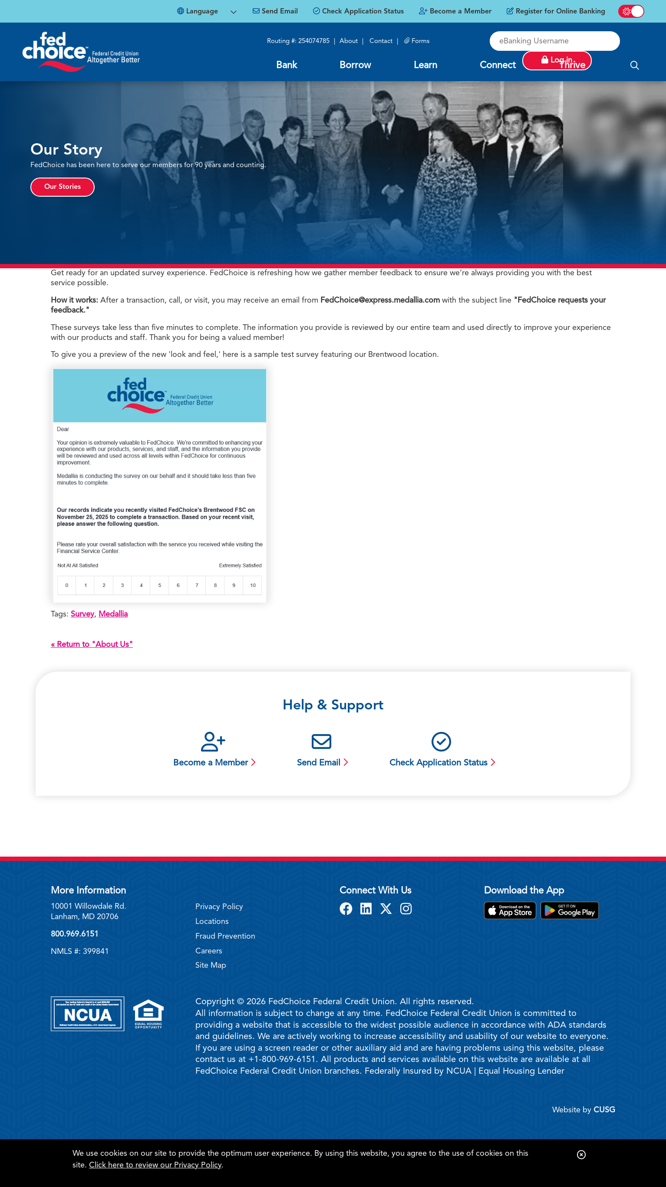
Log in (612, 40)
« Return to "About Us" (92, 645)
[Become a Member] (455, 12)
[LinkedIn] (367, 910)
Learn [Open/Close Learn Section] (425, 65)
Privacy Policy (219, 907)
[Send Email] (275, 12)
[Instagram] (406, 910)
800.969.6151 (75, 934)
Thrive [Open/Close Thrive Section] (572, 65)
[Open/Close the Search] (634, 66)
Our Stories (62, 187)
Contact (380, 41)
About (349, 41)
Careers (208, 951)
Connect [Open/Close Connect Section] (498, 65)
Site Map (210, 965)
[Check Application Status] (358, 12)
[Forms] (416, 41)
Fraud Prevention (225, 936)
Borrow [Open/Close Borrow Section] (355, 65)
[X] (387, 910)
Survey (82, 614)
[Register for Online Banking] (556, 12)
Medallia (113, 614)
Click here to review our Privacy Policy (155, 1165)
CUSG (604, 1110)
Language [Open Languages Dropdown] (197, 11)
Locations (212, 922)
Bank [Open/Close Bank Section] (286, 65)
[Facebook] (348, 910)
